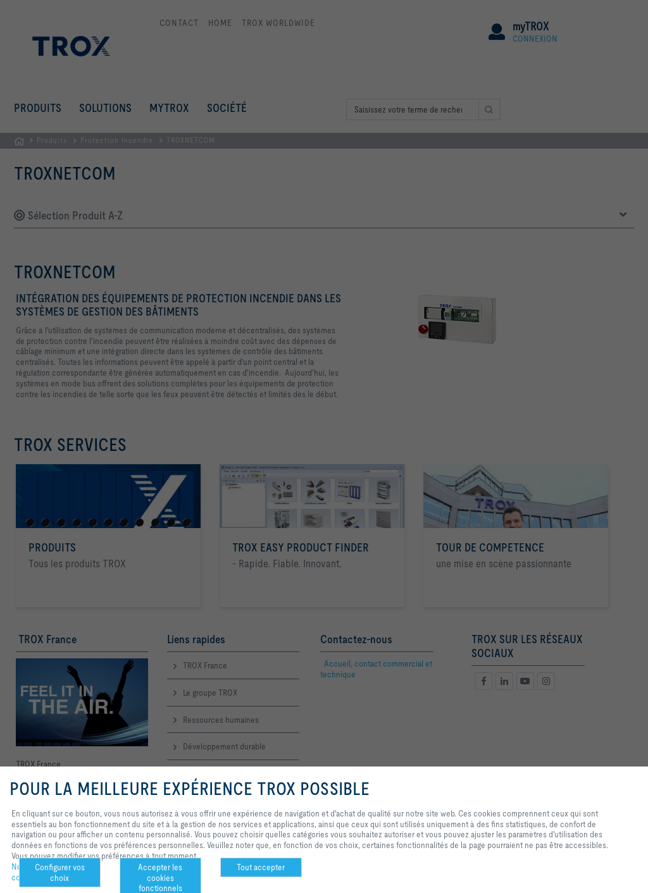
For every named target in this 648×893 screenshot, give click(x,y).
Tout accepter (261, 867)
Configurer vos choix (60, 872)
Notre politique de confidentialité (42, 872)
